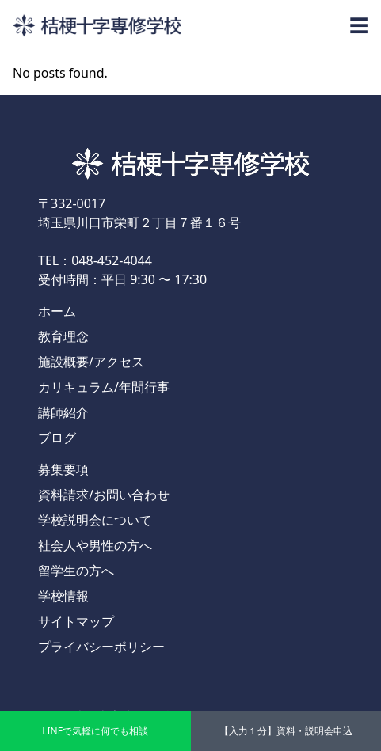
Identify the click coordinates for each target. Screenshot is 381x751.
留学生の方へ (76, 570)
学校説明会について (95, 520)
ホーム (57, 311)
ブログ (57, 437)
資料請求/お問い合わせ (104, 494)
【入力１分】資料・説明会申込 (285, 731)
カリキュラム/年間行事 (104, 387)
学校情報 (63, 596)
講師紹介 (63, 412)
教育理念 (63, 336)
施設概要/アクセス (91, 361)
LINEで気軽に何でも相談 (95, 731)
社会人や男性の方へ (95, 545)
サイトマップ (76, 621)
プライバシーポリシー (101, 646)
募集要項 (63, 469)
